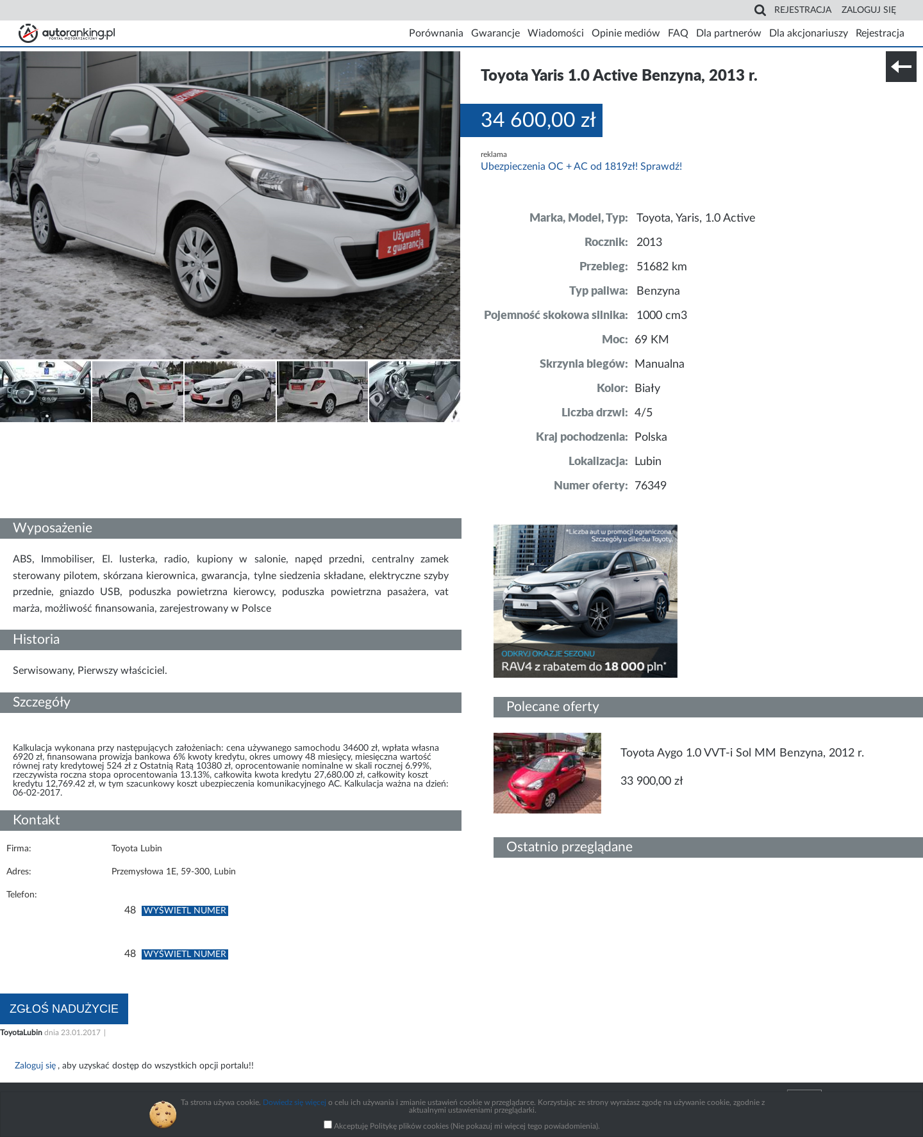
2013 (649, 243)
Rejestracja (802, 10)
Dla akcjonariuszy (808, 33)
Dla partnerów (728, 33)
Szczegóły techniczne (43, 431)
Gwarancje (495, 33)
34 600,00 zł (538, 120)
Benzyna (658, 291)
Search (760, 10)
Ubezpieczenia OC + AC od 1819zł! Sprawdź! (581, 166)
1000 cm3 (661, 316)
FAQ (678, 33)
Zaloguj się (869, 10)
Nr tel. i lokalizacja (127, 431)
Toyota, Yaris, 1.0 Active (696, 218)
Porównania (436, 33)
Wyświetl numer (185, 910)
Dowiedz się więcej (294, 1102)
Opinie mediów (626, 33)
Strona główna (67, 33)
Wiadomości (556, 33)
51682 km (661, 267)
